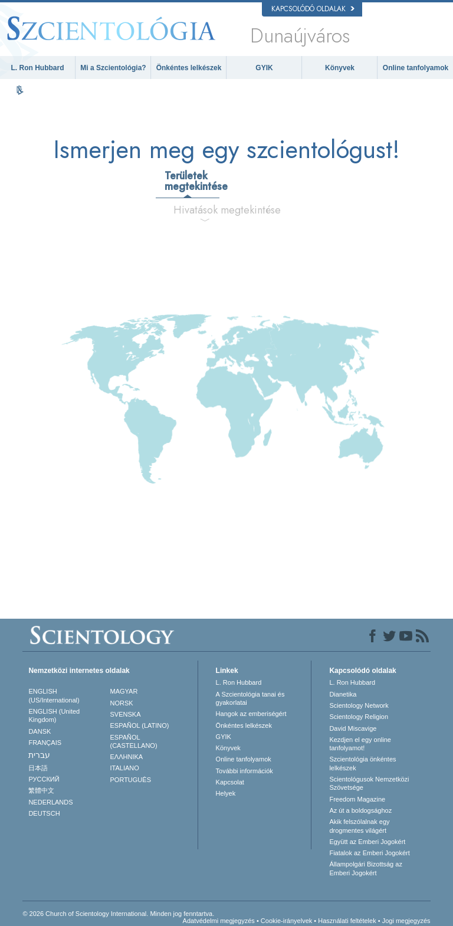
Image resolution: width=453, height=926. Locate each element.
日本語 (38, 767)
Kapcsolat (230, 782)
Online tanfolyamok (415, 68)
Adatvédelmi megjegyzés (219, 920)
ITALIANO (124, 767)
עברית (39, 755)
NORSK (121, 703)
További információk (244, 770)
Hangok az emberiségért (251, 713)
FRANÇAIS (44, 742)
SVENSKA (125, 714)
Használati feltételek (347, 920)
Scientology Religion (358, 716)
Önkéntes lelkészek (189, 68)
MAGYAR (124, 691)
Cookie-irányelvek (286, 920)
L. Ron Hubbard (37, 68)
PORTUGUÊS (130, 779)
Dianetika (342, 694)
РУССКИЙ (43, 779)
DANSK (39, 731)
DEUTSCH (44, 813)
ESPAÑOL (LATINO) (139, 725)
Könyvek (339, 68)
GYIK (264, 68)
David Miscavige (352, 728)
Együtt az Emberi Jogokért (367, 841)
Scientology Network (358, 705)
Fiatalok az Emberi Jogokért (369, 852)
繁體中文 (41, 790)
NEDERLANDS (50, 802)
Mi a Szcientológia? (113, 68)
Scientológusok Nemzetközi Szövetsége (369, 783)
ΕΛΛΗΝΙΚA (126, 756)
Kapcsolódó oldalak (312, 9)
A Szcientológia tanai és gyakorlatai (250, 698)
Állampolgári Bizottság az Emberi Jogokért (365, 868)
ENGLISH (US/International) (53, 695)
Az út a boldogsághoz (360, 810)
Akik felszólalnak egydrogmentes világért (359, 825)
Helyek (226, 793)
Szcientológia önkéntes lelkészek (362, 763)
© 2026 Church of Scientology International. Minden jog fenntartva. (118, 913)
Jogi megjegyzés (406, 920)
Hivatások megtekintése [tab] (209, 210)
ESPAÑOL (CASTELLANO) (133, 741)
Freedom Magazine (357, 799)
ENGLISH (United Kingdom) (54, 715)
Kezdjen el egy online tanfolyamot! (360, 743)
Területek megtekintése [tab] (191, 181)
